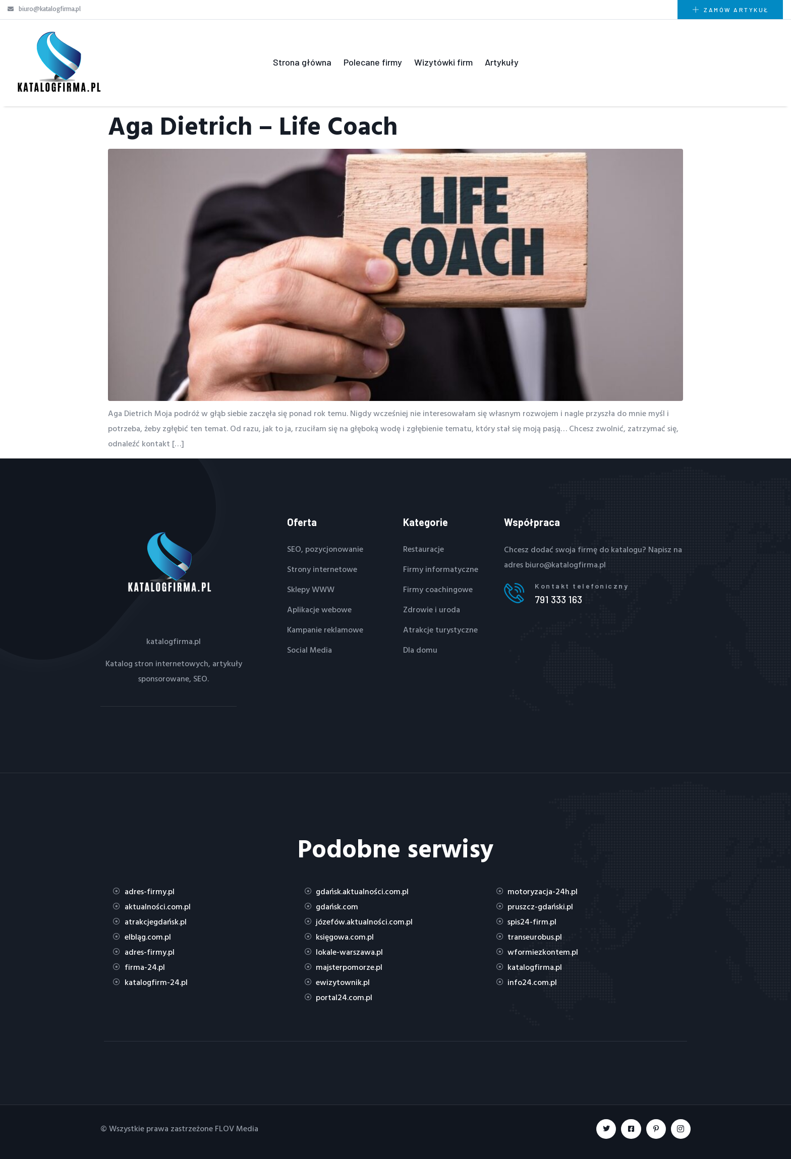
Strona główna (302, 62)
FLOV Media (236, 1128)
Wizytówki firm (443, 62)
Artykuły (502, 62)
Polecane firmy (373, 62)
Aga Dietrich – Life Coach (253, 125)
